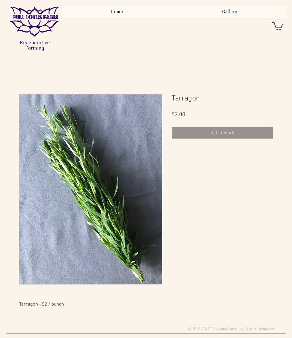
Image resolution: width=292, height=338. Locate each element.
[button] (277, 25)
